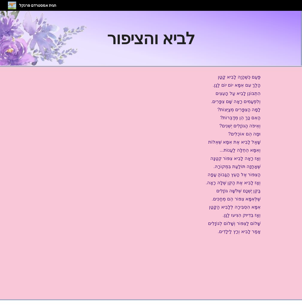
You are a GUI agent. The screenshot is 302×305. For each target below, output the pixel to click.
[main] (151, 38)
